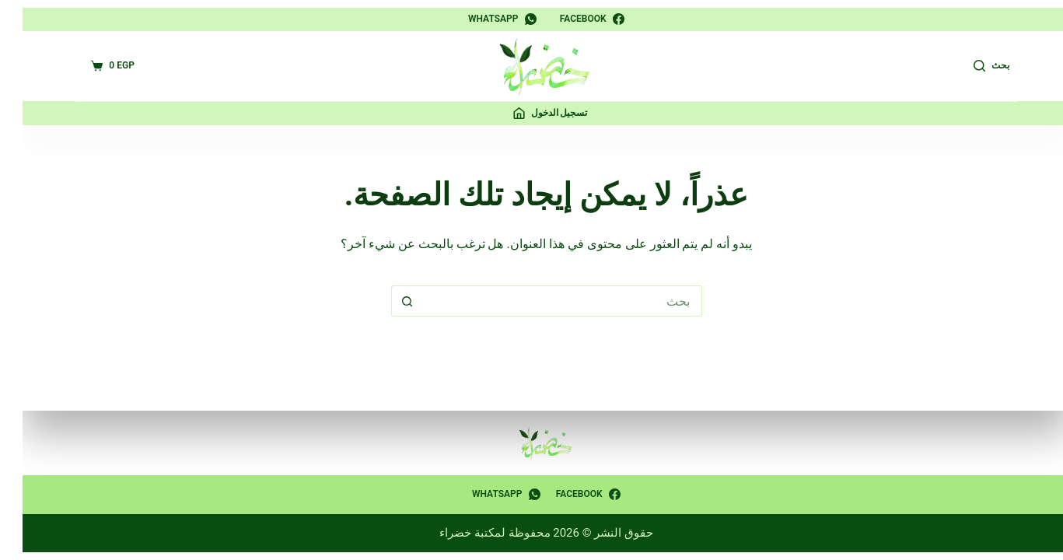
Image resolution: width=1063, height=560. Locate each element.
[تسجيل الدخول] (535, 113)
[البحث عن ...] (547, 301)
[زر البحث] (391, 301)
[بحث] (977, 66)
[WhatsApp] (487, 19)
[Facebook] (577, 19)
